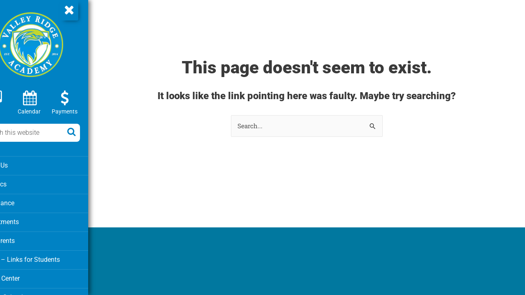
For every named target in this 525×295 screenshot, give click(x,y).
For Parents (24, 239)
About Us (21, 165)
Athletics (20, 183)
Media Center (26, 275)
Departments (25, 220)
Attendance (23, 202)
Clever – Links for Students (45, 257)
